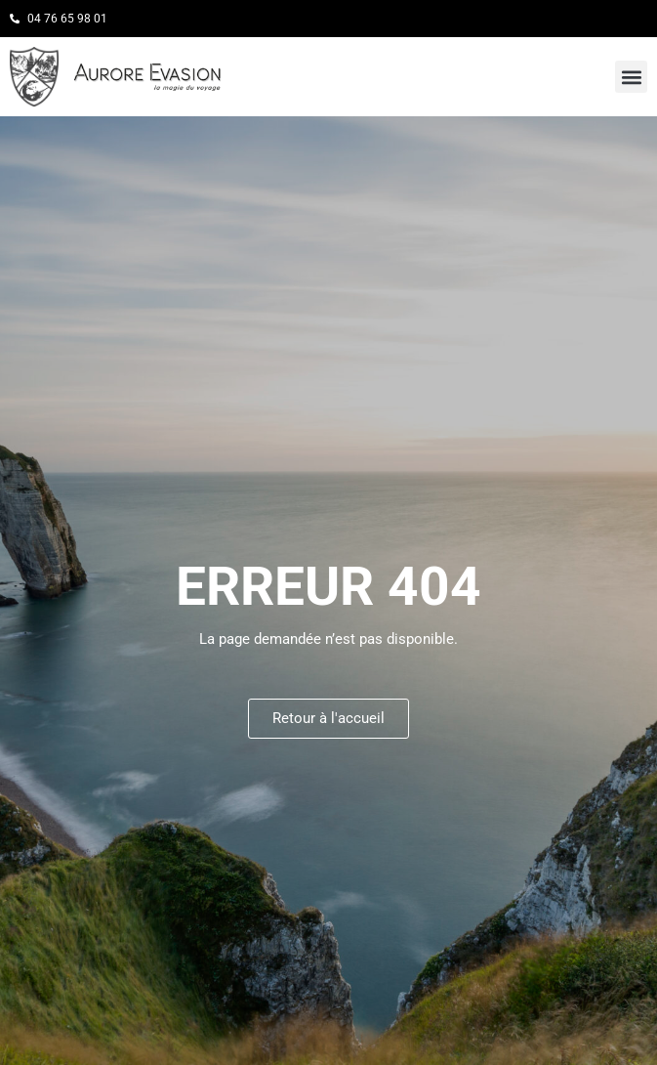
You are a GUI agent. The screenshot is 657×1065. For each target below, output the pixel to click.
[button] (631, 77)
